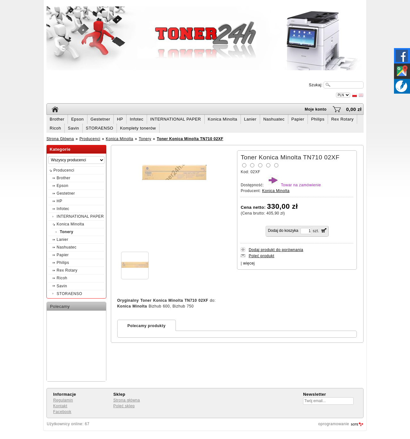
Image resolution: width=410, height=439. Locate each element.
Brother (57, 119)
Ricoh (55, 128)
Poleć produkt (261, 256)
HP (120, 119)
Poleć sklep (124, 406)
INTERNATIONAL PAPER (175, 119)
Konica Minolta (222, 119)
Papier (298, 119)
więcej (249, 263)
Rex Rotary (342, 119)
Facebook (62, 411)
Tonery (145, 139)
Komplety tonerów (138, 128)
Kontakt (60, 406)
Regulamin (63, 400)
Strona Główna (60, 139)
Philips (317, 119)
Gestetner (101, 119)
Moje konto (315, 109)
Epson (77, 119)
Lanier (250, 119)
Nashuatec (274, 119)
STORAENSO (99, 128)
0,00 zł (354, 109)
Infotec (137, 119)
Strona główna (126, 400)
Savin (73, 128)
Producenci (89, 139)
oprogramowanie (333, 424)
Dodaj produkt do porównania (276, 250)
